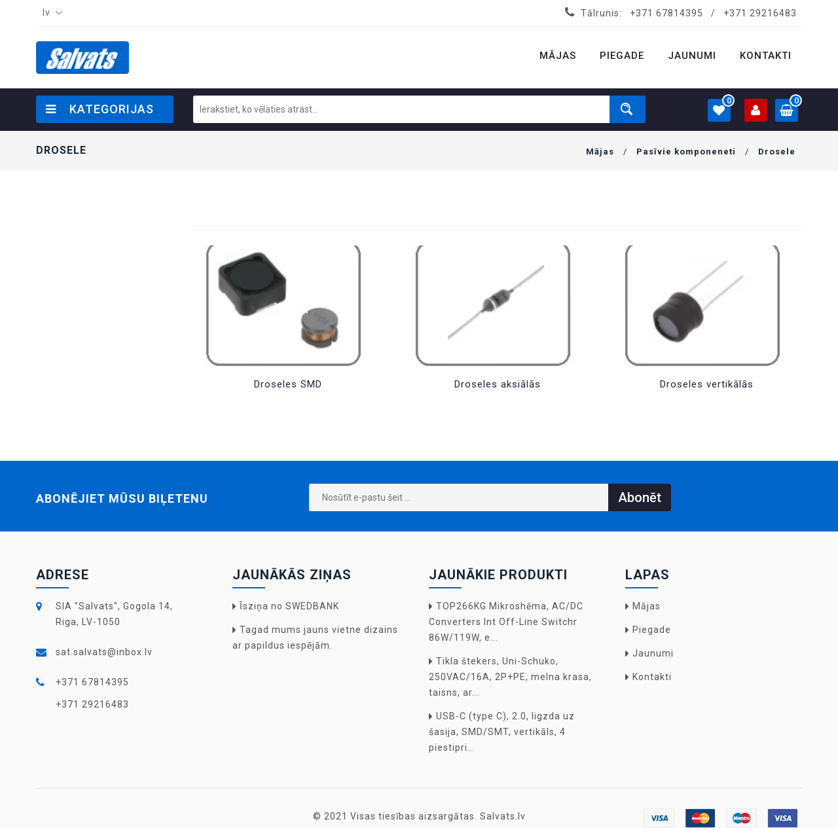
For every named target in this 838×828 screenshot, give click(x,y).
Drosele (776, 151)
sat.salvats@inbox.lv (104, 652)
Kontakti (652, 677)
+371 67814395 (666, 13)
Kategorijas (100, 109)
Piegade (651, 629)
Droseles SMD (288, 384)
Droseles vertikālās (707, 384)
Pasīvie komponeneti (686, 151)
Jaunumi (653, 653)
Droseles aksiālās (497, 384)
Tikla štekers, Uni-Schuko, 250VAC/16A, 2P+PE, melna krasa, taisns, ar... (510, 677)
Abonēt (639, 497)
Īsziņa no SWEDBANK (289, 606)
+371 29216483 (760, 13)
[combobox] (50, 13)
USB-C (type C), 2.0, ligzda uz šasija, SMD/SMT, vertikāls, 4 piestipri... (502, 732)
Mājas (600, 151)
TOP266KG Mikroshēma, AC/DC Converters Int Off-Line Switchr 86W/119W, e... (506, 622)
